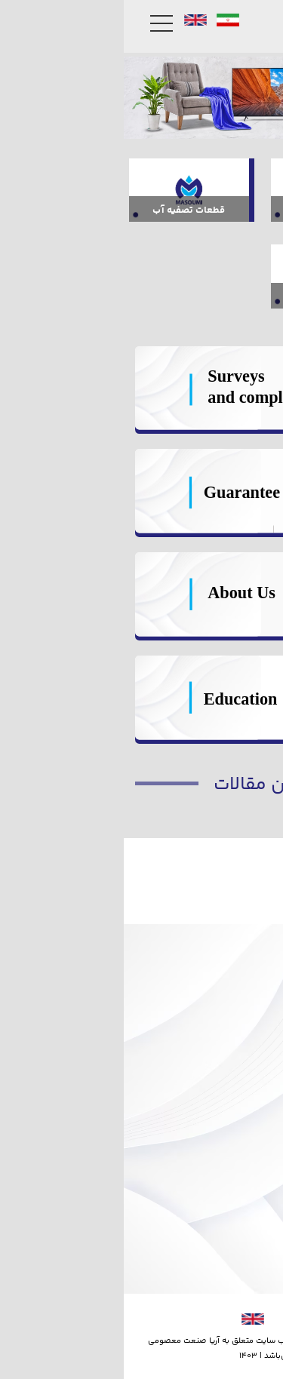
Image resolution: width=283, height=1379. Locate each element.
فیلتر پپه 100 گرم (219, 903)
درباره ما (240, 1235)
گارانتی (243, 1033)
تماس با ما (235, 1216)
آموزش (243, 1089)
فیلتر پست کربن (223, 960)
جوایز (247, 1254)
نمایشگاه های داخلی (210, 1162)
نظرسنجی (237, 1052)
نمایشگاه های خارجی (210, 1143)
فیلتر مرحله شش (221, 978)
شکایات (241, 1071)
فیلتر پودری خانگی (215, 922)
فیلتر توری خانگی (219, 941)
